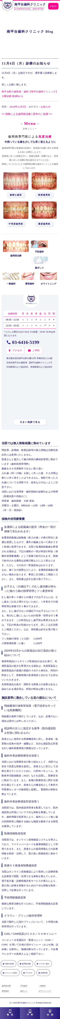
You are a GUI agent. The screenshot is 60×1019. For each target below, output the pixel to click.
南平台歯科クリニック (30, 4)
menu (53, 6)
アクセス (17, 350)
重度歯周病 (44, 224)
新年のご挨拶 (42, 114)
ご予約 (36, 350)
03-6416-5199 (25, 342)
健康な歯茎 (16, 195)
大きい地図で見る (30, 422)
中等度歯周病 (16, 224)
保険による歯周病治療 (16, 114)
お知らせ (45, 106)
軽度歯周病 (44, 195)
